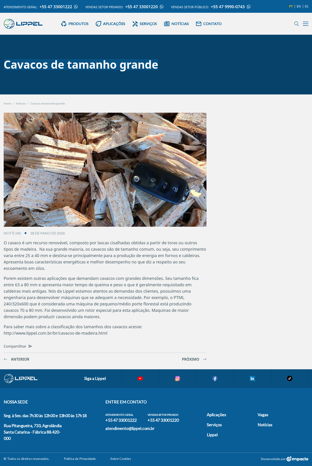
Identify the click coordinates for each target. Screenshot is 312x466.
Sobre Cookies (120, 459)
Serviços (214, 424)
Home (7, 103)
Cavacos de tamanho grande (48, 103)
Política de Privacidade (80, 459)
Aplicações (216, 414)
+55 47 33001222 (58, 6)
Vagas (263, 414)
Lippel (212, 434)
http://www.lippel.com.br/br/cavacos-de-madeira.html (55, 333)
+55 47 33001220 (144, 6)
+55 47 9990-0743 (231, 6)
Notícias (21, 103)
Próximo (194, 359)
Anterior (16, 359)
